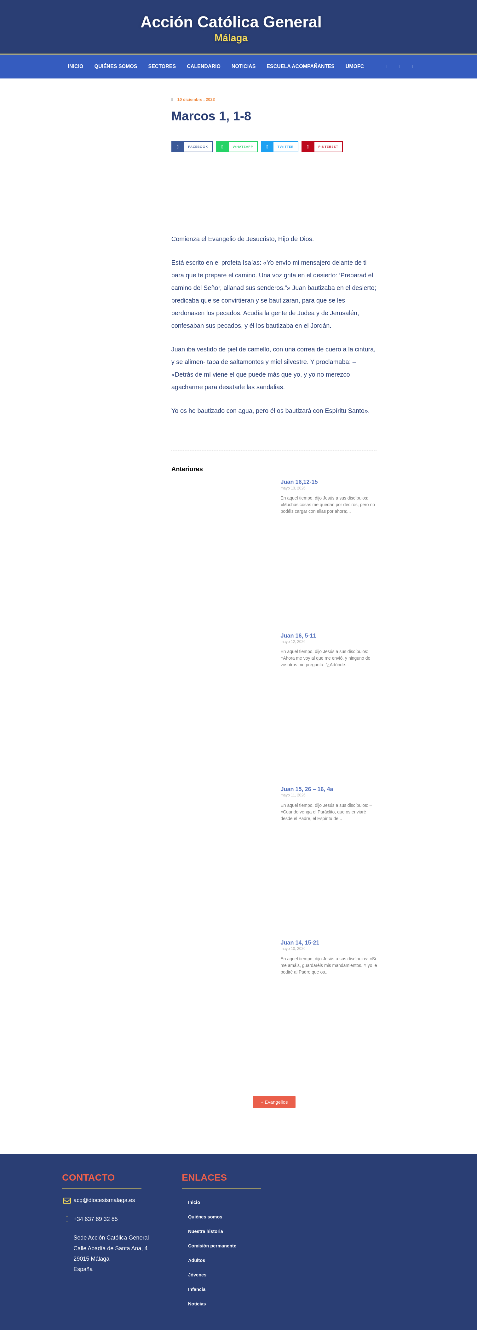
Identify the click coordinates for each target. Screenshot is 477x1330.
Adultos (197, 1260)
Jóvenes (197, 1274)
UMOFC (355, 66)
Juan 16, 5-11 (298, 636)
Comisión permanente (213, 1245)
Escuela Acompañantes (300, 66)
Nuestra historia (206, 1231)
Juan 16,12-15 (299, 482)
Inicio (75, 66)
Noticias (244, 66)
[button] (192, 146)
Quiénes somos (115, 66)
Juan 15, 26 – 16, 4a (306, 789)
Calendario (204, 66)
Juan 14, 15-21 (299, 943)
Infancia (197, 1289)
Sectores (162, 66)
